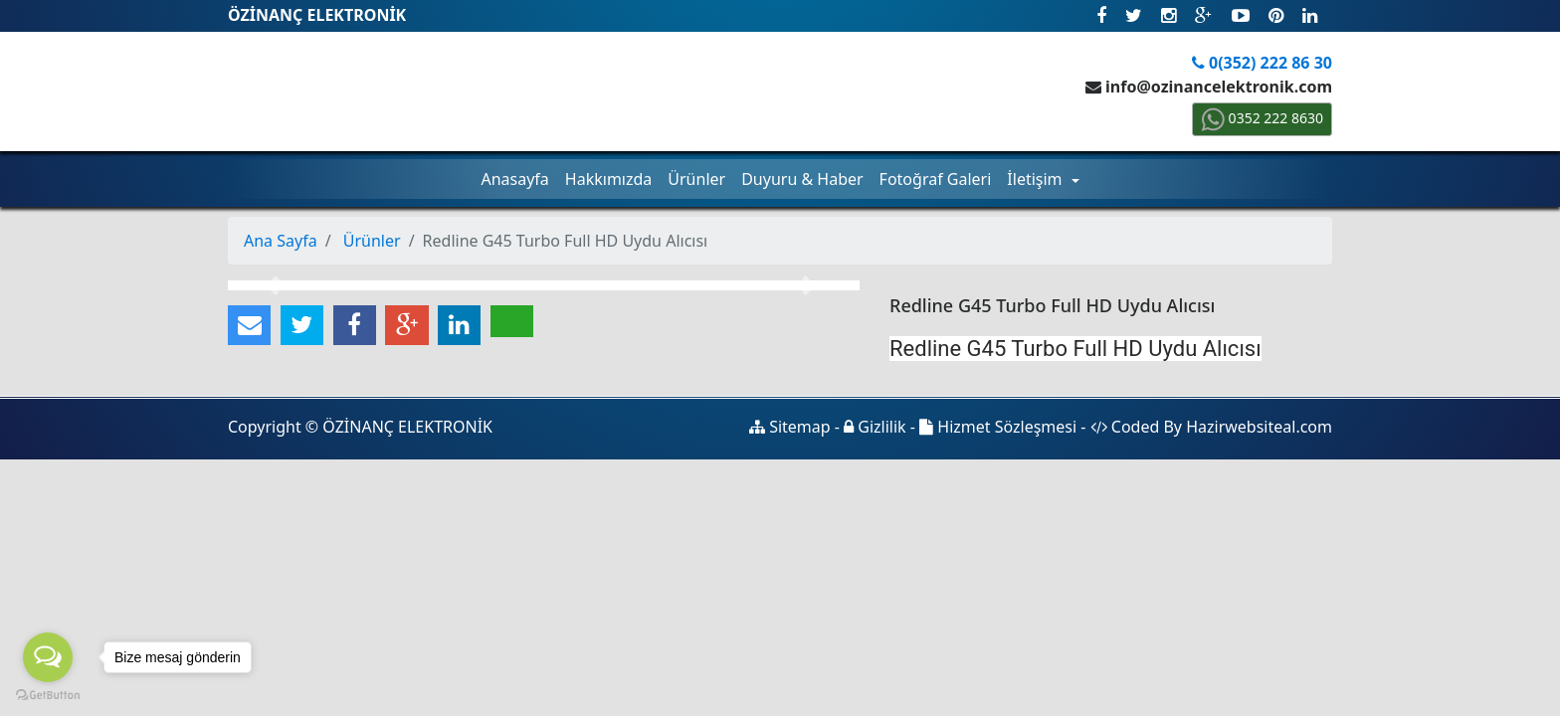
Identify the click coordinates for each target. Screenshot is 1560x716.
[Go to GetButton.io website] (48, 695)
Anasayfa (514, 179)
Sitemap (790, 427)
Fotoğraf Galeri (935, 179)
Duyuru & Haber (802, 179)
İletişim (1036, 179)
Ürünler (696, 179)
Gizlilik (875, 427)
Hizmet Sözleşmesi (997, 427)
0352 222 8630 (1262, 117)
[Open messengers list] (48, 657)
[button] (275, 285)
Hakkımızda (608, 179)
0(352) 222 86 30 (1262, 63)
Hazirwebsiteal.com (1259, 427)
